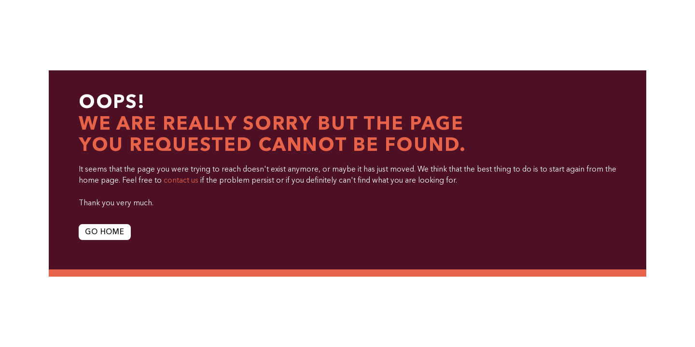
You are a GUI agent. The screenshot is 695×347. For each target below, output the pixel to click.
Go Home (104, 232)
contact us (181, 181)
